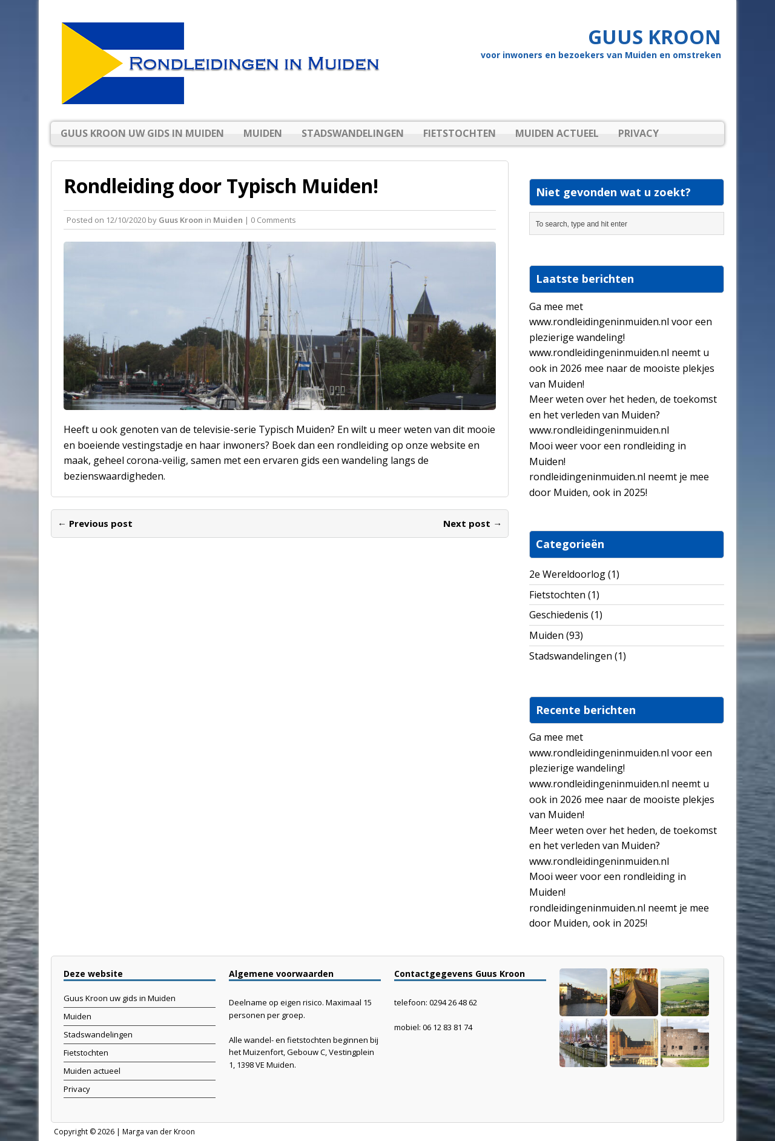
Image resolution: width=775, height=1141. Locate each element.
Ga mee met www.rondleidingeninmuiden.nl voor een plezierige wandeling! (620, 322)
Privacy (638, 133)
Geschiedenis (559, 614)
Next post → (472, 523)
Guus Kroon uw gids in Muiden (142, 133)
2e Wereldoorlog (567, 574)
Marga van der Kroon (158, 1131)
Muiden (262, 133)
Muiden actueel (557, 133)
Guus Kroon (181, 219)
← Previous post (95, 523)
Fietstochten (459, 133)
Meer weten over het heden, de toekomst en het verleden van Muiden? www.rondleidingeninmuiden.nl (623, 414)
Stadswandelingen (353, 133)
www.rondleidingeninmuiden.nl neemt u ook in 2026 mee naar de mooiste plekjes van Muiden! (621, 368)
